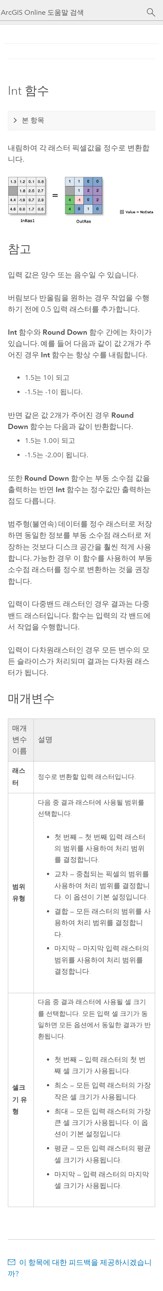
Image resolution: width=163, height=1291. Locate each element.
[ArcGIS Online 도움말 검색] (73, 12)
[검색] (151, 12)
